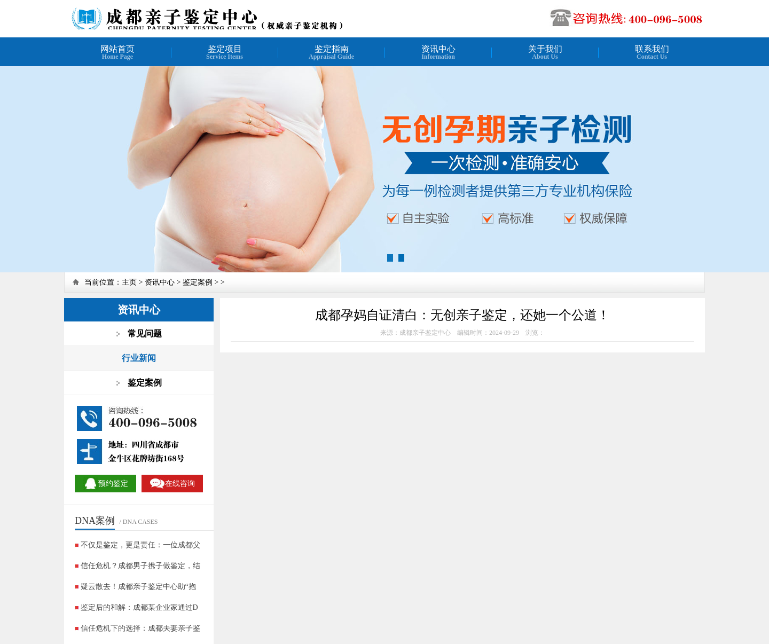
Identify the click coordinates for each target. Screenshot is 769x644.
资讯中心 (160, 282)
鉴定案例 (198, 282)
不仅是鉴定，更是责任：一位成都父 (140, 545)
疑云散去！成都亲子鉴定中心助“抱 (138, 587)
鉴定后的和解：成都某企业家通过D (139, 607)
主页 (129, 282)
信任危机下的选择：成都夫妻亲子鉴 (140, 628)
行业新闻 (139, 358)
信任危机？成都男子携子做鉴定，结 (140, 566)
